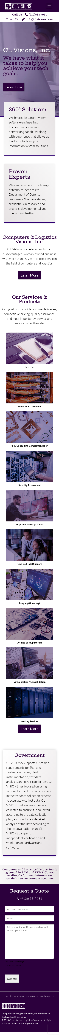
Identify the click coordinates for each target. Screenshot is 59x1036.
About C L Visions (37, 996)
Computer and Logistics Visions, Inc (26, 1020)
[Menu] (49, 6)
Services (14, 996)
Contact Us (49, 996)
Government (24, 996)
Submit (12, 978)
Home (7, 996)
